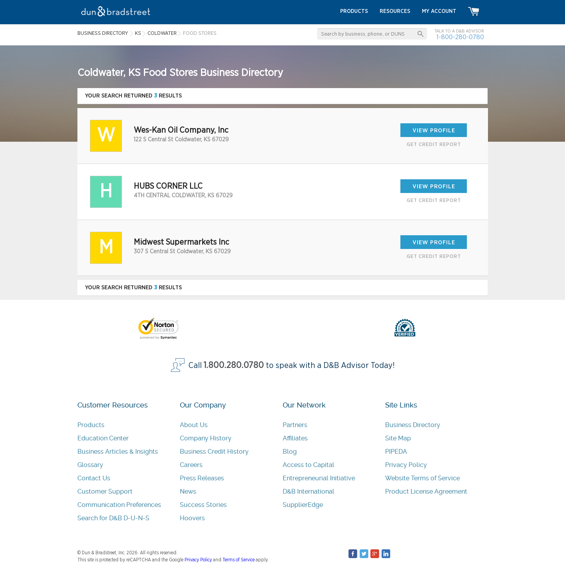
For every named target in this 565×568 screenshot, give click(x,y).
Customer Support (105, 491)
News (188, 491)
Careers (191, 465)
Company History (205, 438)
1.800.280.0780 (234, 365)
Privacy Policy (406, 465)
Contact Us (93, 478)
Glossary (90, 465)
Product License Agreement (426, 491)
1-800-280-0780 (460, 37)
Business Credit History (214, 451)
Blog (290, 451)
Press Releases (202, 478)
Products (90, 425)
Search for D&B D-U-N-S (113, 518)
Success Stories (203, 504)
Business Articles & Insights (117, 451)
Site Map (398, 438)
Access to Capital (308, 465)
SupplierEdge (303, 504)
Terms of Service (238, 559)
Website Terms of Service (422, 478)
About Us (194, 425)
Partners (295, 425)
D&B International (308, 491)
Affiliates (295, 438)
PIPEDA (396, 451)
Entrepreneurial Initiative (319, 478)
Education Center (103, 438)
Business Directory (412, 425)
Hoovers (192, 518)
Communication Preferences (119, 504)
